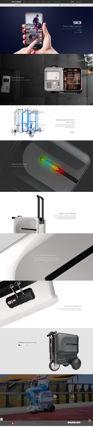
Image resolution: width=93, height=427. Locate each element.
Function (65, 5)
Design (60, 5)
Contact (34, 423)
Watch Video (77, 32)
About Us (31, 423)
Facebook (68, 423)
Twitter (70, 423)
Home (25, 1)
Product (37, 1)
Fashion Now (19, 423)
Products (22, 423)
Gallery (74, 5)
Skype (78, 423)
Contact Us (56, 1)
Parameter (70, 5)
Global (79, 423)
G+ (74, 423)
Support (43, 1)
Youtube (72, 423)
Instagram (76, 423)
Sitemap (28, 423)
